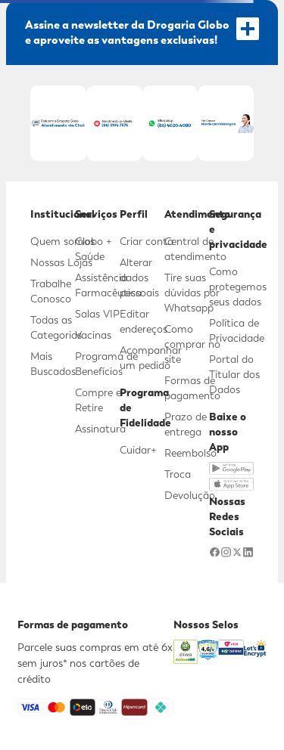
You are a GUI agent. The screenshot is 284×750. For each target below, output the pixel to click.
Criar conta (146, 241)
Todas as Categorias (56, 327)
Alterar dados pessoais (139, 277)
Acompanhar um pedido (151, 357)
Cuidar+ (138, 450)
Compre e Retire (98, 400)
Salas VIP (97, 314)
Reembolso (190, 453)
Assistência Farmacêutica (108, 285)
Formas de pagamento (192, 387)
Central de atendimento (195, 248)
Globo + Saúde (93, 248)
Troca (177, 474)
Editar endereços (143, 321)
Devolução (189, 495)
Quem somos (62, 241)
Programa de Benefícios (106, 363)
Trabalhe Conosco (50, 291)
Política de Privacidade (236, 330)
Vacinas (93, 335)
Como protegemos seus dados (238, 286)
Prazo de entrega (185, 424)
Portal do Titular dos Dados (234, 374)
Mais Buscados (53, 363)
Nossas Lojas (61, 262)
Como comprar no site (192, 344)
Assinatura (100, 428)
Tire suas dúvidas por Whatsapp (192, 293)
